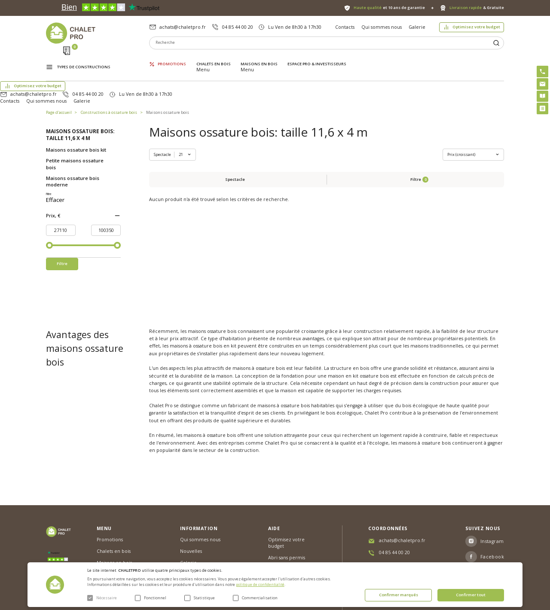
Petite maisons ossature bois (75, 130)
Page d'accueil (59, 79)
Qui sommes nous (381, 27)
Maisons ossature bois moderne (72, 147)
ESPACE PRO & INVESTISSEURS (316, 58)
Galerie (417, 27)
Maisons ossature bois (167, 79)
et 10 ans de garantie (389, 7)
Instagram (492, 497)
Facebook (492, 512)
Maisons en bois (259, 58)
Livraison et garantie (203, 530)
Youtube (490, 528)
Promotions (172, 58)
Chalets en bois (213, 58)
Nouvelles (191, 507)
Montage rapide (286, 543)
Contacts (344, 27)
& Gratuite (476, 7)
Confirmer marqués (398, 595)
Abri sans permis (286, 513)
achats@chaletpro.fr (182, 27)
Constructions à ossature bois (109, 79)
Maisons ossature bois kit (76, 116)
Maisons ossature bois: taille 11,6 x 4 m (80, 101)
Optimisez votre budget (476, 27)
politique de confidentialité (260, 584)
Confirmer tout (471, 595)
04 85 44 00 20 (237, 27)
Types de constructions (83, 58)
